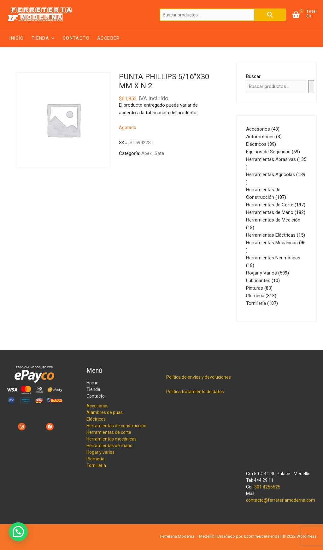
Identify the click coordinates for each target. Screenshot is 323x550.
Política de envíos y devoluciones (198, 377)
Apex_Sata (152, 153)
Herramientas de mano (109, 445)
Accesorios (97, 405)
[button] (18, 531)
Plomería (95, 458)
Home (92, 382)
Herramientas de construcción (116, 425)
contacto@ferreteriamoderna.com (280, 500)
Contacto (76, 38)
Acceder (108, 38)
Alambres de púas (104, 412)
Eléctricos (96, 419)
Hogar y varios (100, 452)
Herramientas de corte (108, 432)
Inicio (16, 38)
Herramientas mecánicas (111, 438)
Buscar (270, 15)
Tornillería (96, 465)
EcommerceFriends (261, 536)
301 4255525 (267, 486)
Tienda (40, 38)
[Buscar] (311, 86)
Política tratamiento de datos (195, 391)
